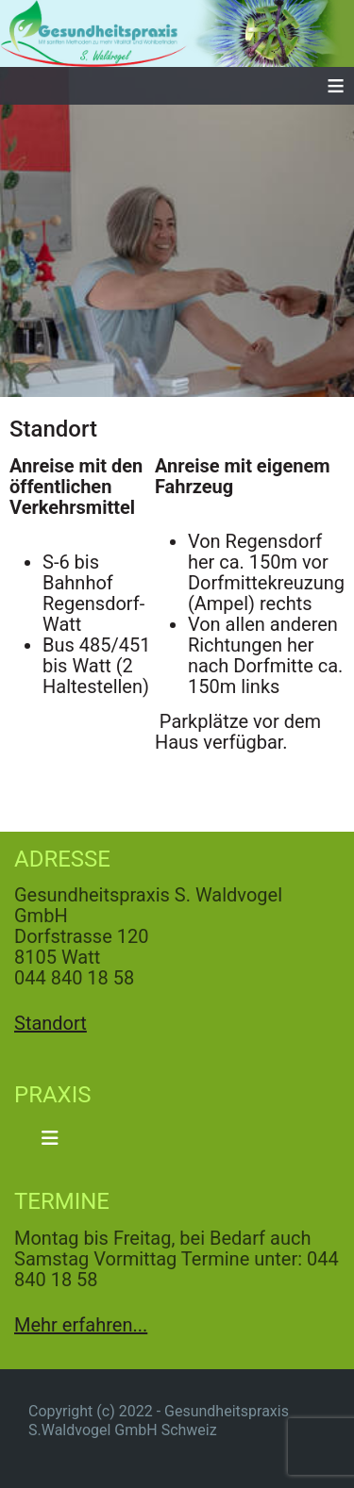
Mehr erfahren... (80, 1325)
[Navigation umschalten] (50, 1138)
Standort (50, 1023)
